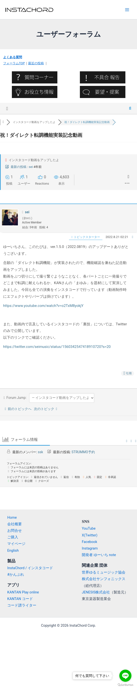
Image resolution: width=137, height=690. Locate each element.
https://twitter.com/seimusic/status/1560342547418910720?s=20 (57, 347)
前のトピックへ (18, 409)
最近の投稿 (36, 63)
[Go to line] (125, 676)
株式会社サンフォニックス (103, 579)
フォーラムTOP (14, 63)
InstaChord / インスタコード (30, 568)
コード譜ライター (21, 605)
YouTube (89, 528)
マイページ (16, 544)
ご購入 (12, 537)
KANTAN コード (20, 599)
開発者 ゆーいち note (99, 555)
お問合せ (14, 530)
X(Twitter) (89, 535)
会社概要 (14, 524)
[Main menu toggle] (127, 10)
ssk (40, 452)
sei (31, 167)
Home (12, 517)
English (13, 550)
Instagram (90, 548)
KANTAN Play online (23, 592)
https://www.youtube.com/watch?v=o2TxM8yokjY (43, 306)
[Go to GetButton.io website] (125, 685)
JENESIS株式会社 (96, 592)
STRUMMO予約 (83, 452)
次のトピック (45, 409)
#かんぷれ (15, 574)
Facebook (89, 542)
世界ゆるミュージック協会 (103, 572)
